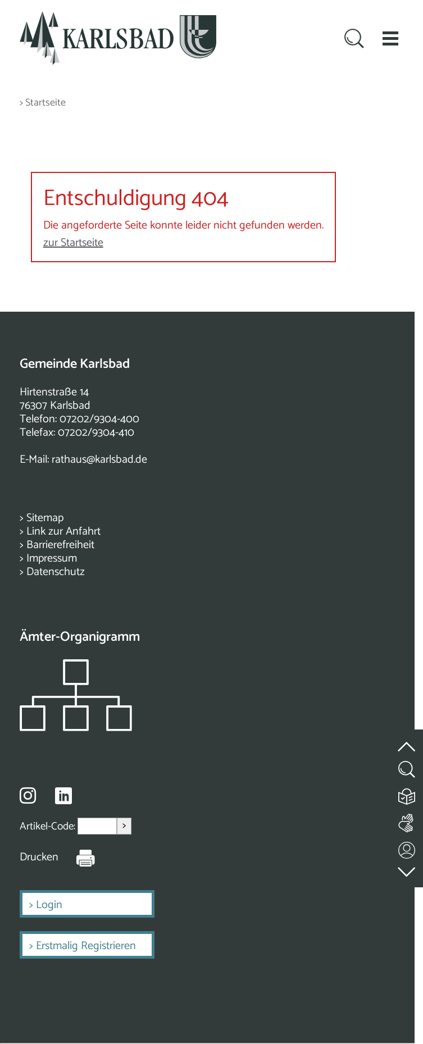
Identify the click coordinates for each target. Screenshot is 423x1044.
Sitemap (44, 518)
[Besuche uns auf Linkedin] (63, 796)
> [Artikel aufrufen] (124, 826)
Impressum (51, 558)
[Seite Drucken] (76, 857)
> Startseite (43, 103)
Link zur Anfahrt (63, 531)
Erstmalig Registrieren (86, 946)
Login (49, 905)
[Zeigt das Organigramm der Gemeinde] (76, 728)
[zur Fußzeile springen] (407, 869)
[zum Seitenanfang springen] (407, 740)
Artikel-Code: (49, 826)
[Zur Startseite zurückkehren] (118, 17)
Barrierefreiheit (60, 545)
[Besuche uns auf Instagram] (28, 795)
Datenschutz (55, 572)
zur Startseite (73, 243)
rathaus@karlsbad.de (99, 459)
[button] (390, 38)
